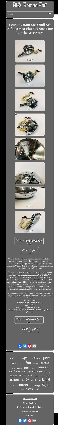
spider (37, 376)
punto (30, 375)
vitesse (22, 364)
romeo (22, 384)
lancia (43, 367)
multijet (35, 363)
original (44, 379)
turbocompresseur (35, 371)
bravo (18, 359)
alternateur (45, 376)
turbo (25, 379)
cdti (37, 389)
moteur (14, 363)
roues (24, 371)
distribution (14, 371)
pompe (45, 362)
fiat (28, 362)
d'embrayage (47, 372)
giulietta (14, 379)
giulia (19, 368)
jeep (22, 389)
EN (27, 415)
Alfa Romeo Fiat (30, 399)
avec (13, 368)
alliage (36, 358)
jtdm (26, 367)
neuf (11, 358)
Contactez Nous (30, 403)
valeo (34, 368)
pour (46, 357)
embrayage (35, 385)
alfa (45, 384)
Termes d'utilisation (29, 411)
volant (13, 386)
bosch (29, 388)
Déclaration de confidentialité (29, 407)
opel (25, 358)
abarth (33, 380)
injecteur (13, 376)
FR (32, 415)
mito (22, 375)
